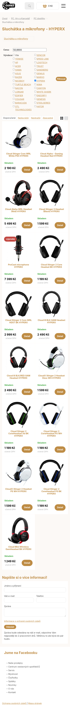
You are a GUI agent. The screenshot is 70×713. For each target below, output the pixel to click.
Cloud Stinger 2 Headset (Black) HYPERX (51, 210)
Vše (17, 55)
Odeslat (10, 627)
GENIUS (41, 73)
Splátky (12, 681)
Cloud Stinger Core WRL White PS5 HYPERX (18, 155)
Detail (27, 169)
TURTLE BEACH (23, 84)
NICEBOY (19, 81)
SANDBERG (42, 70)
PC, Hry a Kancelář (20, 18)
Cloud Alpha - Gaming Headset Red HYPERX (51, 155)
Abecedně (48, 118)
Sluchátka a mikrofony (16, 38)
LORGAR (19, 92)
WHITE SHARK (44, 92)
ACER (18, 66)
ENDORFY (42, 95)
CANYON (41, 88)
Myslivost (13, 674)
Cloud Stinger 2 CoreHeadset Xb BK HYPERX (18, 433)
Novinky (12, 685)
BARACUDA (21, 103)
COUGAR (19, 99)
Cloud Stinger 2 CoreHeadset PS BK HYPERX (51, 491)
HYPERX (41, 81)
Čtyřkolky (13, 677)
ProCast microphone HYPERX (18, 266)
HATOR (40, 106)
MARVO (40, 77)
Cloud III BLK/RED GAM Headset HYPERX (18, 377)
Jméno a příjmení (12, 585)
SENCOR (41, 55)
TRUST (40, 66)
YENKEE (19, 59)
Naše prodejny (15, 663)
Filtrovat (61, 79)
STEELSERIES (43, 103)
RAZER (18, 77)
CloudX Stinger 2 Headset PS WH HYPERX (18, 490)
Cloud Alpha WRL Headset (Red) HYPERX (18, 210)
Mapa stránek (35, 703)
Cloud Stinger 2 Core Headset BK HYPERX (51, 266)
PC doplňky (39, 18)
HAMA (18, 70)
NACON (19, 88)
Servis (11, 670)
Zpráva (7, 606)
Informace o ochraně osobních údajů (22, 621)
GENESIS (41, 99)
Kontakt (12, 692)
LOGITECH (42, 62)
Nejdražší (35, 118)
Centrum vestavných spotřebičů (24, 666)
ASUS (18, 73)
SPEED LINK (43, 59)
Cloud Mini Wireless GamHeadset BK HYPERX (18, 548)
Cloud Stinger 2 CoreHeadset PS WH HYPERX (51, 433)
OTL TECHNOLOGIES (23, 108)
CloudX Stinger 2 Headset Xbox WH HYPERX (51, 377)
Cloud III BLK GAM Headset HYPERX (51, 321)
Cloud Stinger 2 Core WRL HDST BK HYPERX (18, 321)
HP (16, 62)
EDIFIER (19, 95)
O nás (11, 688)
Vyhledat (29, 6)
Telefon (40, 596)
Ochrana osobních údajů (14, 703)
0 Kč (50, 6)
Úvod (4, 18)
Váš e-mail (9, 596)
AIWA (39, 84)
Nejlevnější (23, 118)
